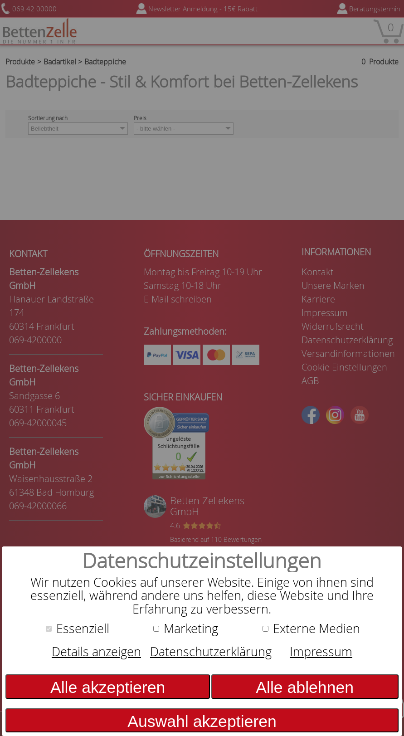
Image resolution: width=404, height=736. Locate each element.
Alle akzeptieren (107, 687)
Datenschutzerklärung (211, 651)
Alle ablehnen (305, 687)
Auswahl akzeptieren (202, 721)
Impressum (321, 651)
